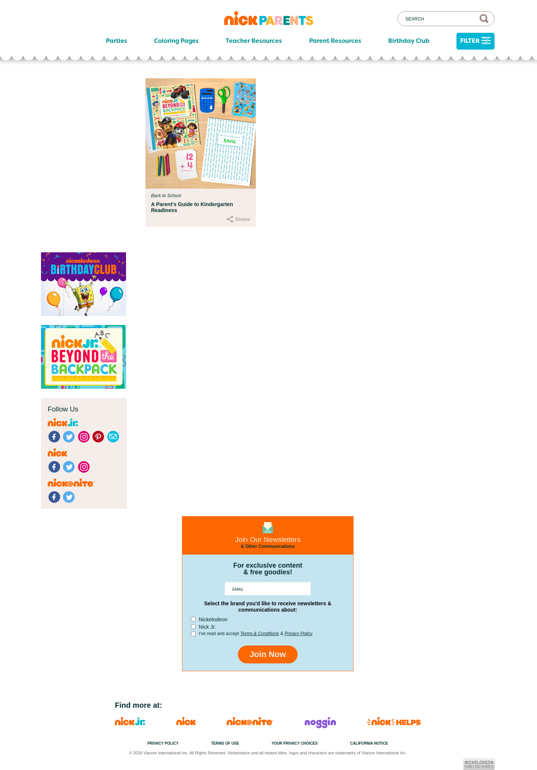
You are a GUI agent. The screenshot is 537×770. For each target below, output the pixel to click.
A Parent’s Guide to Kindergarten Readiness (192, 207)
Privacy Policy (299, 633)
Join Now (267, 654)
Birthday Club (409, 41)
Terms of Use (225, 743)
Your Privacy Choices (294, 743)
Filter (475, 41)
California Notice (369, 743)
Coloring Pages (176, 41)
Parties (116, 41)
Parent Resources (335, 41)
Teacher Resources (254, 41)
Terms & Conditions (259, 633)
